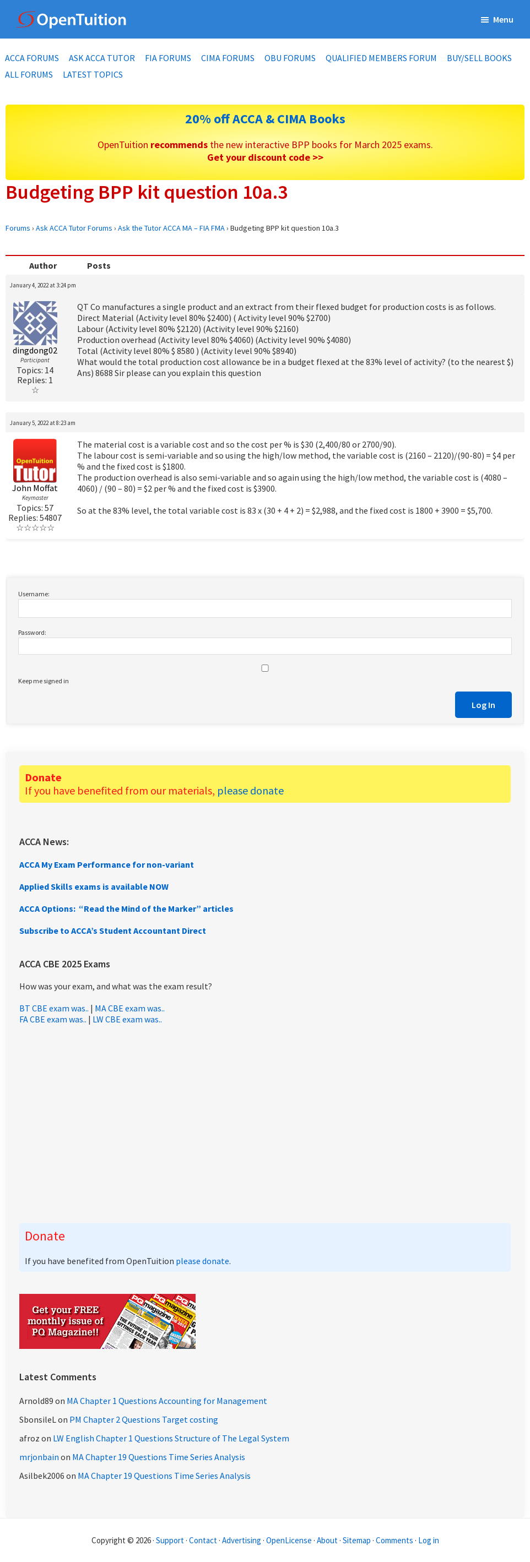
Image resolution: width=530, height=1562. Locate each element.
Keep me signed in (43, 681)
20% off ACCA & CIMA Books (265, 118)
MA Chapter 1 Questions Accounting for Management (167, 1400)
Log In (483, 704)
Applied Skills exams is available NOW (94, 886)
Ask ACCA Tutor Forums (74, 228)
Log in (428, 1540)
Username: (34, 594)
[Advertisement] (265, 1124)
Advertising (241, 1540)
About (327, 1540)
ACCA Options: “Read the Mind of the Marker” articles (126, 908)
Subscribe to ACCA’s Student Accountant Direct (112, 930)
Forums (18, 228)
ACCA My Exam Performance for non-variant (106, 864)
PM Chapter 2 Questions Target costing (143, 1419)
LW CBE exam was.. (127, 1019)
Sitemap (357, 1540)
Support (170, 1540)
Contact (203, 1540)
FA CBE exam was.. (52, 1019)
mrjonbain (39, 1456)
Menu (503, 19)
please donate (250, 790)
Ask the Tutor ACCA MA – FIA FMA (171, 228)
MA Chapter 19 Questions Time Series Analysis (158, 1456)
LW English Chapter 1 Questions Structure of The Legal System (171, 1438)
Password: (32, 632)
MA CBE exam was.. (130, 1008)
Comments (395, 1540)
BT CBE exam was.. (54, 1008)
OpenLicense (289, 1540)
